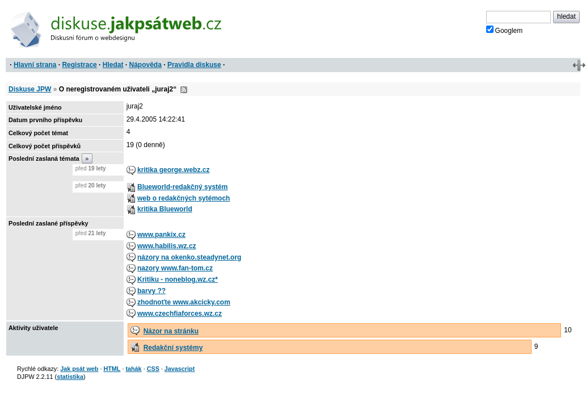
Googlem (504, 30)
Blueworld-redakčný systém (182, 187)
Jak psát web (79, 368)
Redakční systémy (173, 348)
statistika (70, 376)
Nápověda (145, 65)
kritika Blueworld (164, 209)
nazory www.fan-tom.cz (175, 268)
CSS (153, 368)
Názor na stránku (171, 331)
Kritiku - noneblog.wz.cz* (177, 279)
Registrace (79, 65)
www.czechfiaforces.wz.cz (179, 314)
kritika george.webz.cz (173, 170)
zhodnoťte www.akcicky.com (183, 302)
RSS (183, 89)
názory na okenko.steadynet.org (189, 257)
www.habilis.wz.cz (166, 246)
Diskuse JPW (30, 89)
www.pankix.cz (161, 235)
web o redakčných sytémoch (183, 198)
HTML (111, 368)
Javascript (180, 368)
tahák (133, 368)
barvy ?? (151, 291)
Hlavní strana (35, 65)
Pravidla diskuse (194, 65)
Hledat (113, 65)
